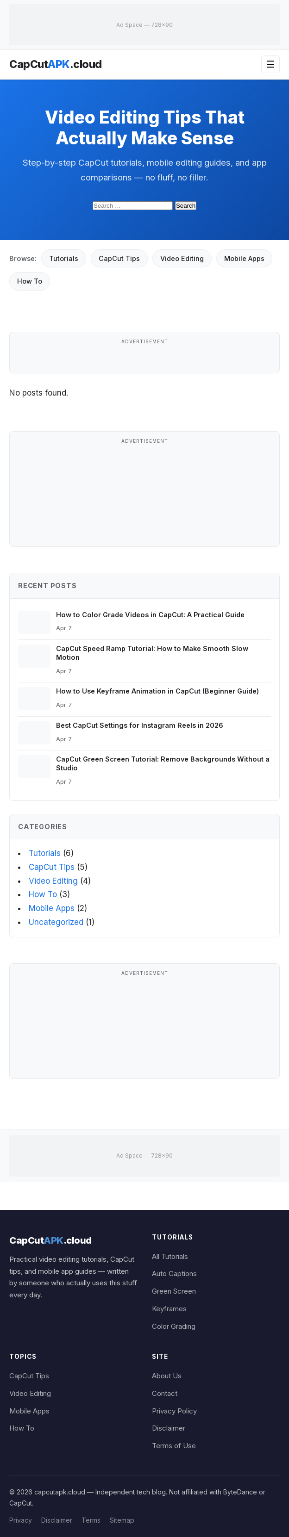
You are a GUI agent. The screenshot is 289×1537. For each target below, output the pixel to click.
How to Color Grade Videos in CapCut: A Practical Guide (150, 615)
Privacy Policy (174, 1411)
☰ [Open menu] (270, 64)
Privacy (20, 1520)
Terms (91, 1520)
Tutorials (63, 258)
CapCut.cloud (55, 64)
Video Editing (182, 258)
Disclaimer (168, 1428)
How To (29, 281)
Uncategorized (56, 922)
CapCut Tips (119, 258)
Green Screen (174, 1291)
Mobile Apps (244, 258)
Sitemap (122, 1520)
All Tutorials (170, 1256)
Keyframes (169, 1309)
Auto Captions (174, 1274)
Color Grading (173, 1326)
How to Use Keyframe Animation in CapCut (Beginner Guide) (157, 691)
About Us (167, 1376)
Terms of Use (174, 1446)
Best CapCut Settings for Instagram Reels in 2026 (139, 725)
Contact (164, 1393)
